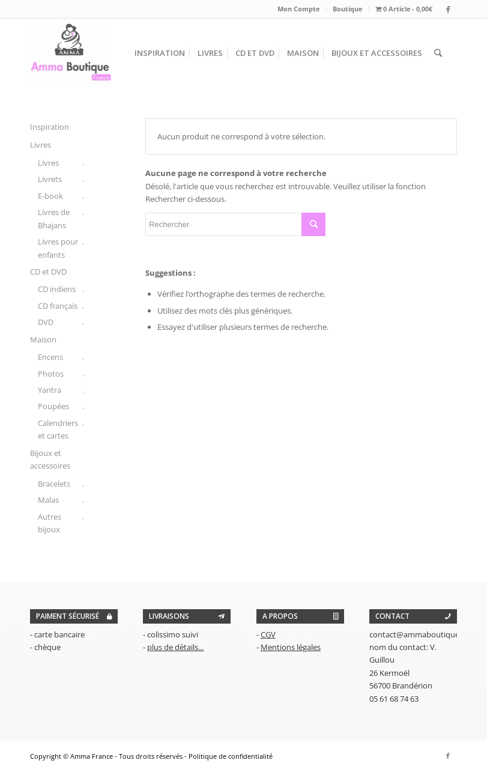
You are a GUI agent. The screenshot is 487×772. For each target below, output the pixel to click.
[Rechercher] (438, 53)
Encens (50, 356)
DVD (45, 322)
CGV (268, 634)
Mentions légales (291, 647)
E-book (50, 195)
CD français (57, 305)
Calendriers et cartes (58, 429)
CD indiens (57, 289)
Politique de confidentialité (231, 756)
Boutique (348, 8)
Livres (40, 144)
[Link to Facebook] (448, 9)
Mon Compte (298, 8)
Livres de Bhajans (54, 218)
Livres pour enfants (58, 248)
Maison (43, 339)
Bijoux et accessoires (50, 459)
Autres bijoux (49, 523)
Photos (51, 373)
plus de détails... (175, 647)
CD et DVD (48, 271)
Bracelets (54, 483)
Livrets (50, 179)
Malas (48, 499)
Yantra (49, 389)
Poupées (53, 406)
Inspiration (49, 126)
